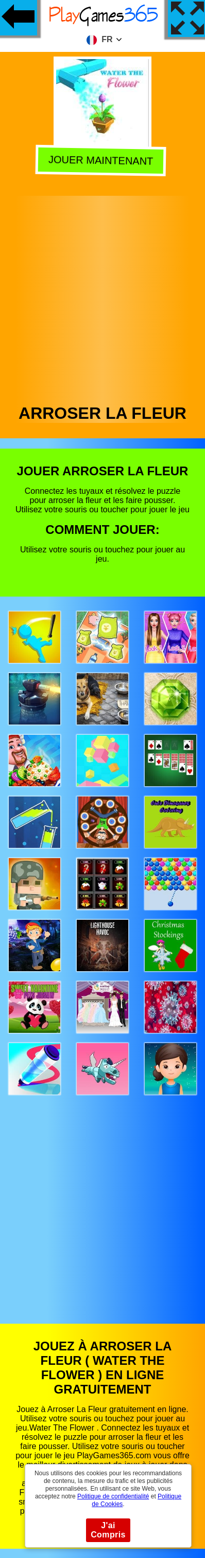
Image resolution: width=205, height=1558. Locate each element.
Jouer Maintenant (102, 160)
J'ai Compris (108, 1530)
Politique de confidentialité (113, 1496)
